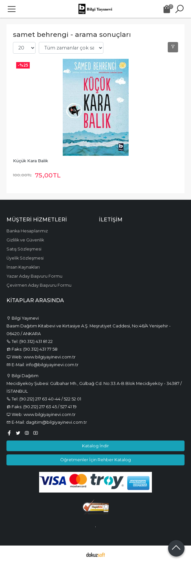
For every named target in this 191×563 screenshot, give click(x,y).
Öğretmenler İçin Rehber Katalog (95, 459)
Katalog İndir (95, 445)
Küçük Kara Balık (30, 160)
